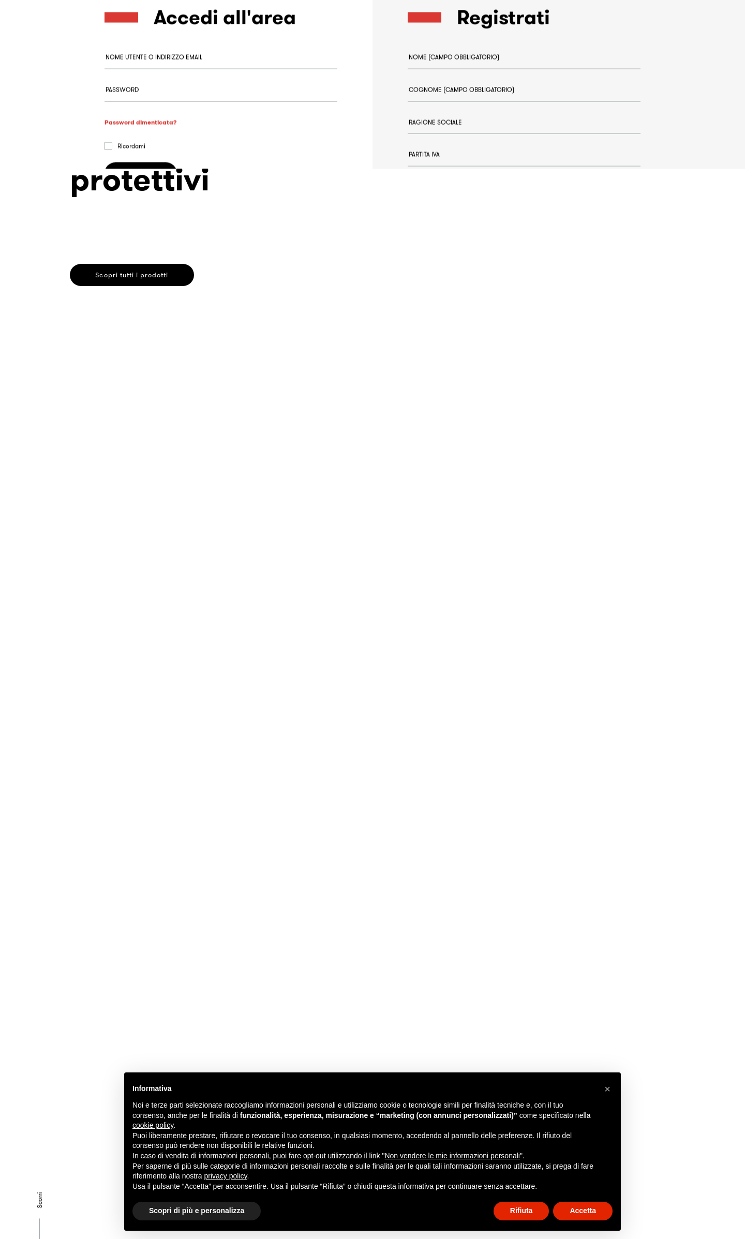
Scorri (39, 1200)
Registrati (443, 495)
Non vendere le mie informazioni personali (451, 1156)
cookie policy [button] (152, 1125)
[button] (607, 1089)
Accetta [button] (583, 1210)
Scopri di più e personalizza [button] (196, 1210)
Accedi (141, 199)
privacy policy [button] (225, 1176)
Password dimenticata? (141, 147)
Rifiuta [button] (521, 1210)
